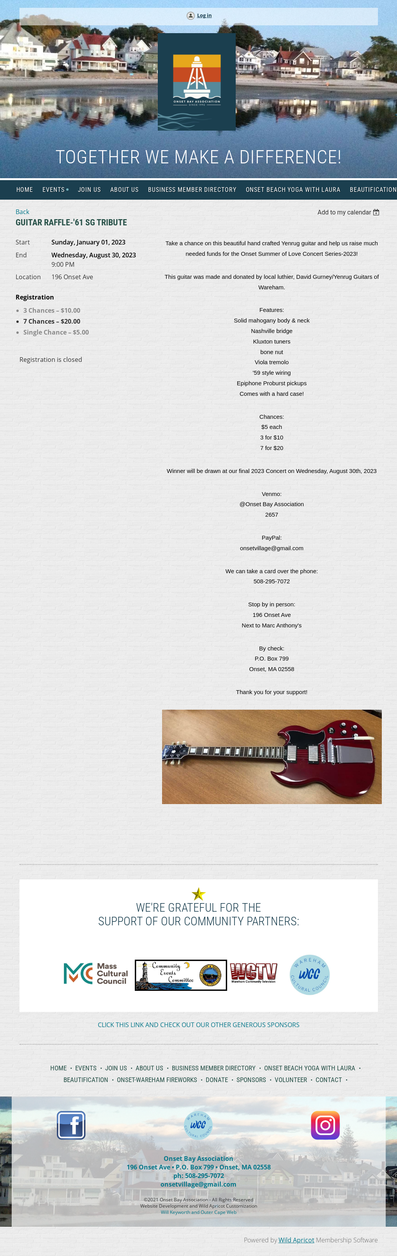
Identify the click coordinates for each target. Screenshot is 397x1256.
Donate (217, 1080)
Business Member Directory (214, 1068)
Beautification (86, 1080)
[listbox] (350, 212)
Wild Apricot (296, 1240)
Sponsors (251, 1080)
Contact (329, 1080)
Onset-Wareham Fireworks (157, 1080)
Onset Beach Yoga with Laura (309, 1068)
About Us (149, 1068)
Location (28, 277)
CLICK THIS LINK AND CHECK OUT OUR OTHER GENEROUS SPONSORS (199, 1024)
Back (22, 211)
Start (23, 242)
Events (86, 1068)
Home (58, 1068)
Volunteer (291, 1080)
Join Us (116, 1068)
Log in (204, 15)
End (21, 255)
